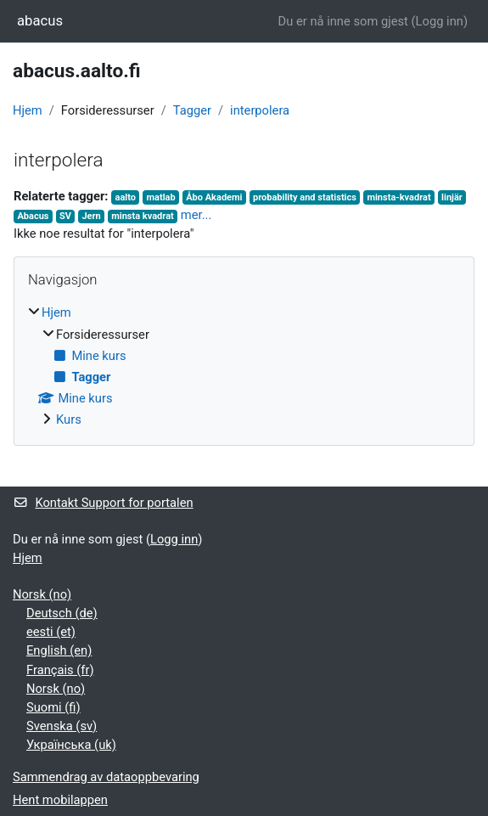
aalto (126, 197)
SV (65, 216)
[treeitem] (244, 365)
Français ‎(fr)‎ (60, 670)
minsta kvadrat (142, 216)
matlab (161, 197)
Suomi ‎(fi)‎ (53, 707)
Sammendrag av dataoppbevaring (106, 777)
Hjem (27, 110)
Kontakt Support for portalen (103, 502)
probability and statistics (304, 197)
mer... (196, 214)
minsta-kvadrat (398, 197)
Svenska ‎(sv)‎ (61, 726)
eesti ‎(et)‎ (51, 631)
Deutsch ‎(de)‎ (62, 613)
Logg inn (439, 21)
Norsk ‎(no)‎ (42, 594)
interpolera (259, 110)
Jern (90, 216)
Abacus (32, 216)
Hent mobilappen (60, 800)
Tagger (192, 110)
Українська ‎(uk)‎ (71, 744)
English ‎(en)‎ (59, 650)
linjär (452, 197)
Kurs (68, 419)
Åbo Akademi (214, 197)
